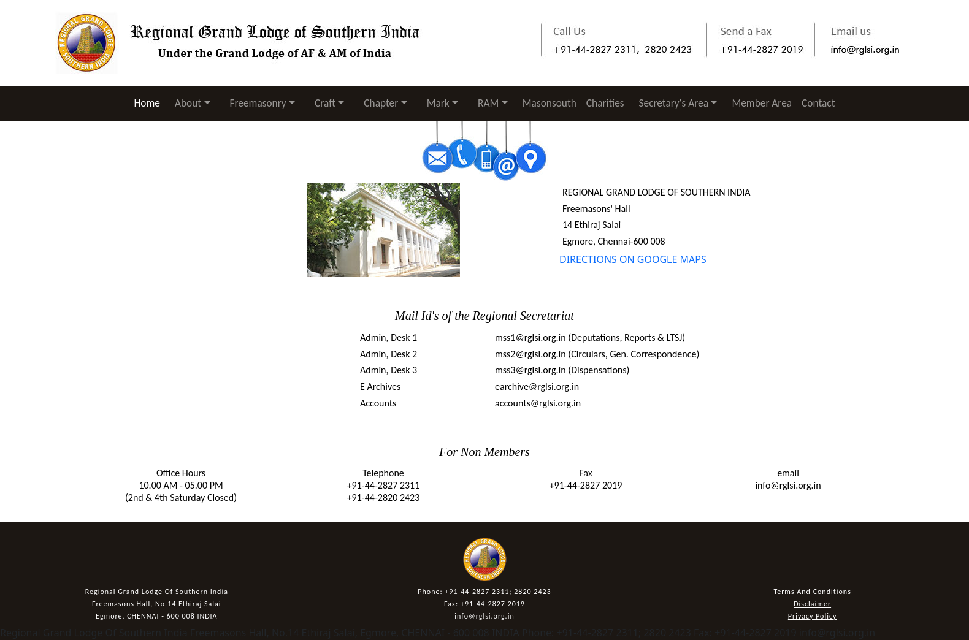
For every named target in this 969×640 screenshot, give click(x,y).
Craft (325, 103)
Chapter (381, 103)
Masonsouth (549, 103)
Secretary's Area (673, 103)
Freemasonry (258, 103)
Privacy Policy (812, 616)
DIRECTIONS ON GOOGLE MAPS (633, 259)
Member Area (762, 103)
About (188, 103)
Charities (605, 103)
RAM (488, 103)
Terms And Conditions (812, 591)
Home (149, 103)
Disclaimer (812, 604)
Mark (438, 103)
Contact (818, 103)
